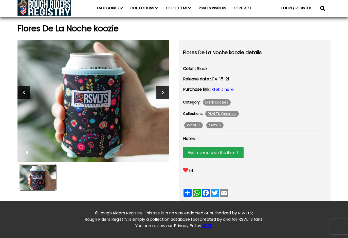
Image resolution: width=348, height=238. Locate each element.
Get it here (223, 89)
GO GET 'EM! (178, 8)
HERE (207, 226)
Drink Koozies (216, 102)
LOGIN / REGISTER (296, 8)
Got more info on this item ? (213, 152)
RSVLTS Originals (222, 113)
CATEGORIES (110, 8)
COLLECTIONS (144, 8)
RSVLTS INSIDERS (212, 8)
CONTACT (242, 8)
